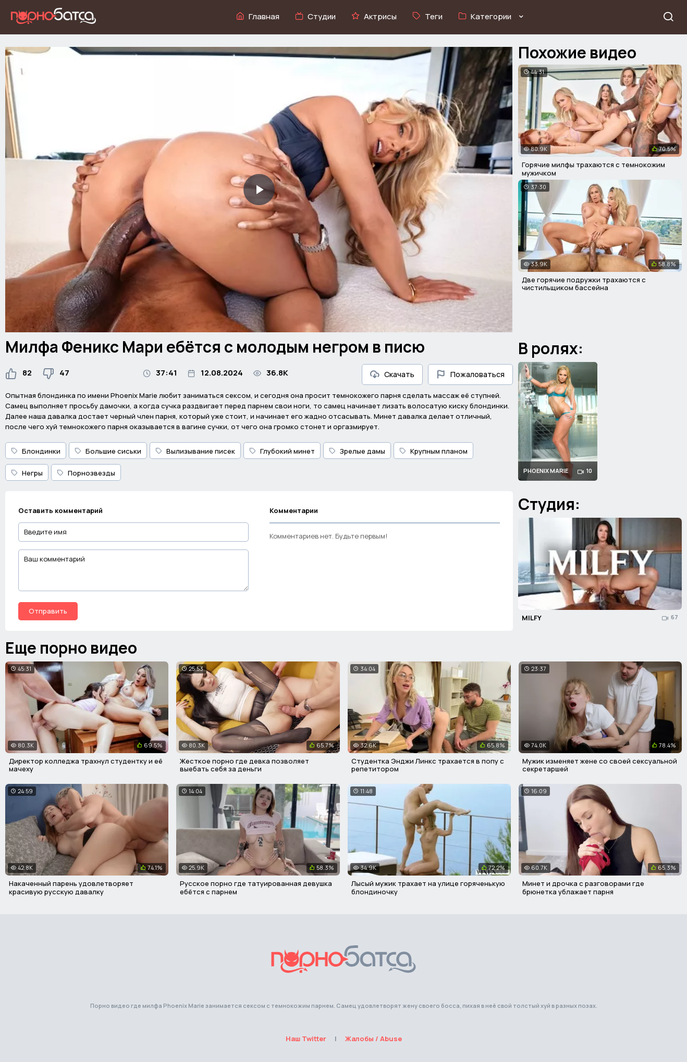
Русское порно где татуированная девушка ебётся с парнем (256, 887)
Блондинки (35, 451)
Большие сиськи (108, 451)
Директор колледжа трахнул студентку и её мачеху (86, 765)
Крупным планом (433, 451)
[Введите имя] (133, 532)
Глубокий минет (282, 451)
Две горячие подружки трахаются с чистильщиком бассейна (584, 284)
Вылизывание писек (195, 451)
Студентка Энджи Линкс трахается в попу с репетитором (427, 765)
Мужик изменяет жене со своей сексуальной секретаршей (599, 765)
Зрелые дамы (357, 451)
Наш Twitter (306, 1038)
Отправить (48, 611)
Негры (27, 473)
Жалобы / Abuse (373, 1038)
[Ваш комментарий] (133, 570)
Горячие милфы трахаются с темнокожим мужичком (593, 169)
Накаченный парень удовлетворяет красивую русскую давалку (71, 887)
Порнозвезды (86, 473)
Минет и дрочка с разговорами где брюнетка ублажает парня (583, 887)
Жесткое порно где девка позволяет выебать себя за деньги (244, 765)
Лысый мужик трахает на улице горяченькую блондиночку (428, 887)
